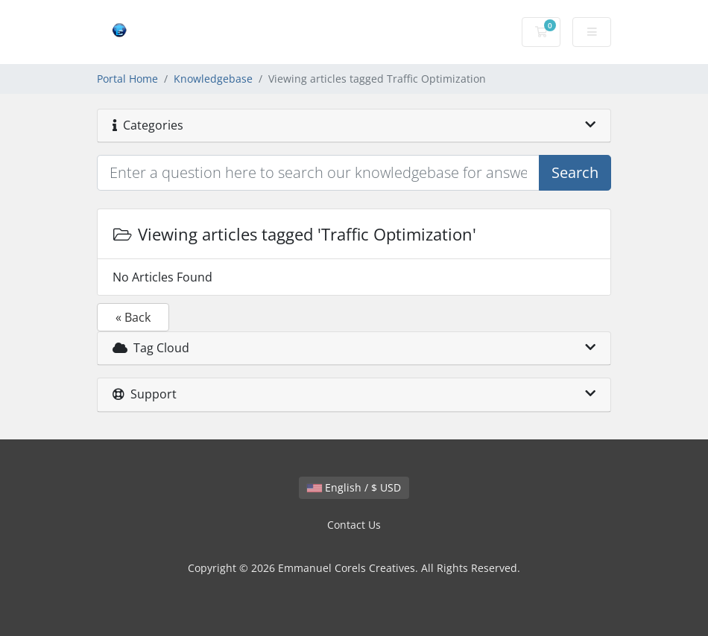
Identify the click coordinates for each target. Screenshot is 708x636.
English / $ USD (354, 487)
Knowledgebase (213, 78)
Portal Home (127, 78)
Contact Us (354, 525)
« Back (133, 317)
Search (574, 172)
